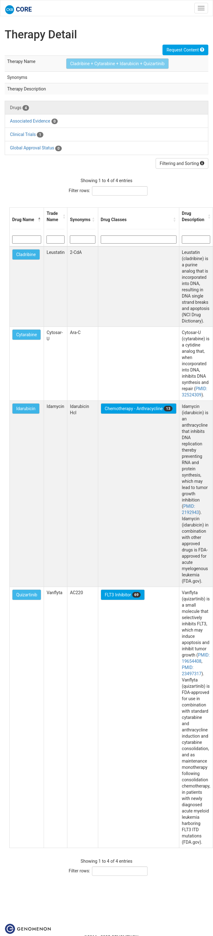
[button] (39, 219)
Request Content (185, 49)
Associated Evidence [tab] (34, 121)
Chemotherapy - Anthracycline (138, 408)
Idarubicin (26, 408)
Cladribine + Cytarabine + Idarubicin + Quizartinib (117, 63)
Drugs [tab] (19, 108)
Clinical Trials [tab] (26, 135)
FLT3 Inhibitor (123, 595)
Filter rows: (79, 190)
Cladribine (26, 254)
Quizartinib (26, 594)
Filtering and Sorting (182, 163)
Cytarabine (26, 334)
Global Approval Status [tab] (36, 148)
